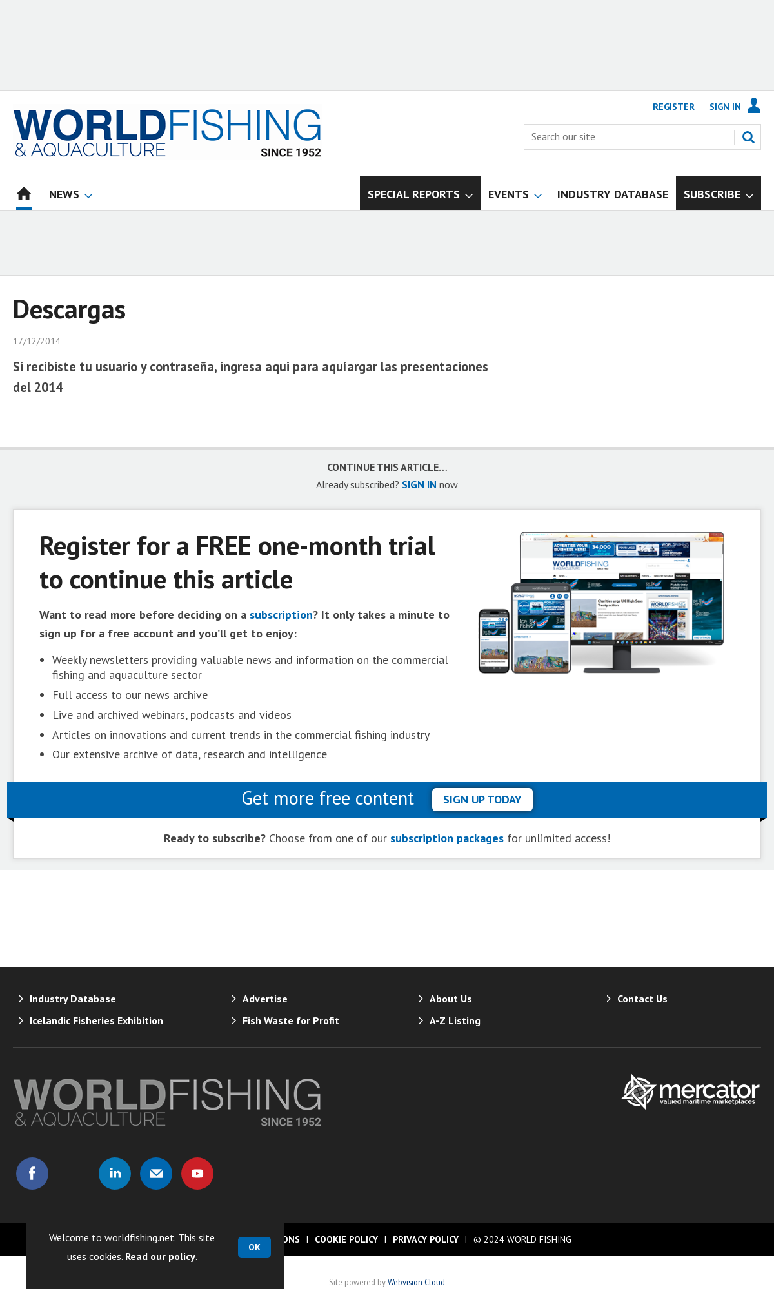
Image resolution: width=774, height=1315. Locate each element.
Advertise (265, 998)
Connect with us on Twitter (73, 1173)
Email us (156, 1173)
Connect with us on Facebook (32, 1173)
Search (748, 137)
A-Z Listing (455, 1020)
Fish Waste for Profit (291, 1020)
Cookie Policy (346, 1239)
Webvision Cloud (416, 1282)
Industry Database (73, 998)
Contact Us (642, 998)
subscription (281, 614)
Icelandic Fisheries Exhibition (96, 1020)
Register (674, 106)
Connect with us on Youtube (197, 1173)
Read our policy (160, 1256)
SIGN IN (419, 484)
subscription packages (447, 838)
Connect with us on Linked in (115, 1173)
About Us (451, 998)
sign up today (482, 799)
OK (254, 1247)
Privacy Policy (426, 1239)
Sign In (725, 106)
